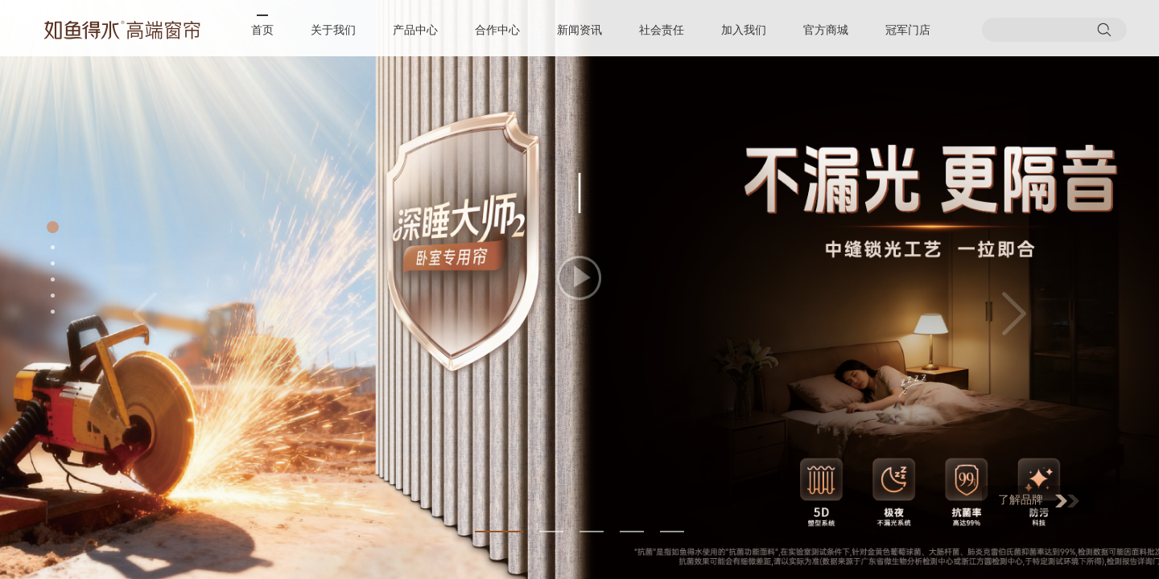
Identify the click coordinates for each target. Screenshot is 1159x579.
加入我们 (743, 30)
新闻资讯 (579, 30)
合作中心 (497, 30)
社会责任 (661, 30)
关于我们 (333, 30)
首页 (262, 30)
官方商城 (825, 30)
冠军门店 (907, 30)
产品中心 (415, 30)
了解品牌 (1038, 500)
